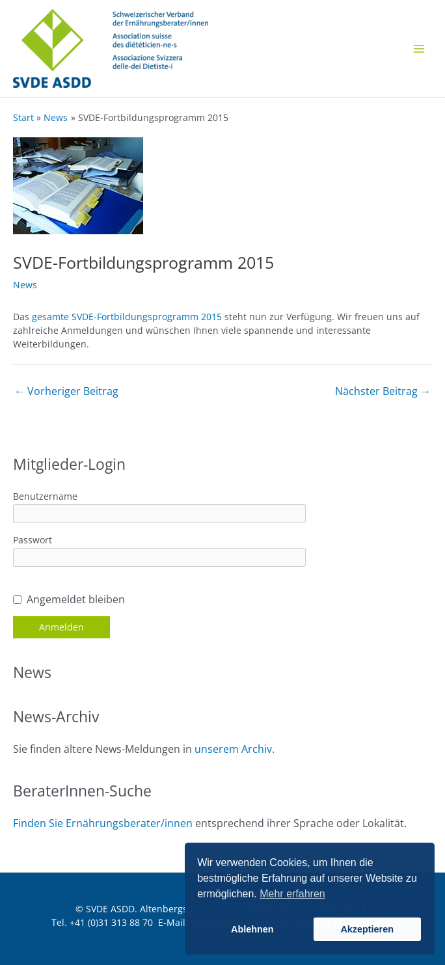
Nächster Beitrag (383, 391)
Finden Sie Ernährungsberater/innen (103, 823)
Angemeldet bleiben (76, 599)
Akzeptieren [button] (367, 929)
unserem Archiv (233, 749)
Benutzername (45, 496)
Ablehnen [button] (252, 929)
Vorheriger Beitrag (66, 391)
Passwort (32, 540)
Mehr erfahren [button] (292, 893)
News (25, 285)
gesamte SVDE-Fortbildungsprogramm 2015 (127, 316)
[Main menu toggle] (418, 48)
